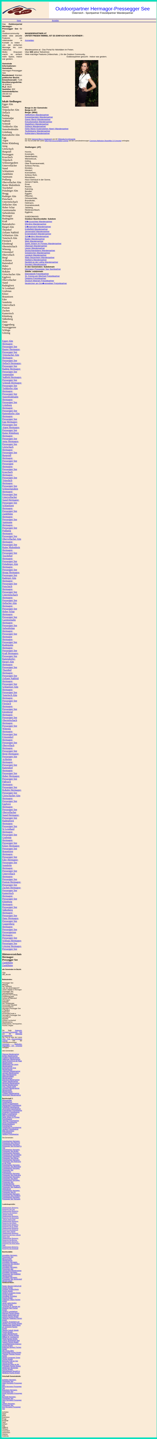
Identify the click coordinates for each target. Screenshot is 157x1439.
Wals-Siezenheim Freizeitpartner (8, 1131)
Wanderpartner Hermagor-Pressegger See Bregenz (10, 1239)
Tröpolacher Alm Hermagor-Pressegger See (10, 358)
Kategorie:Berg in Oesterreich (42, 139)
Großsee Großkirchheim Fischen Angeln (10, 1290)
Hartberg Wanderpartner (36, 260)
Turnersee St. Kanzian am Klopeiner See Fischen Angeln (11, 1308)
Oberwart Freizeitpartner (10, 1121)
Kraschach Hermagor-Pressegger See (9, 475)
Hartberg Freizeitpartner (10, 1134)
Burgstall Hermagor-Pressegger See (9, 458)
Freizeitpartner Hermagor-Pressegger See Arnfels (11, 1150)
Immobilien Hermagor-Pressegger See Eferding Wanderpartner (11, 1263)
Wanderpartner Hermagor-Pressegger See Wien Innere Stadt (11, 1243)
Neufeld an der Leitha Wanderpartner (41, 262)
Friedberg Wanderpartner (11, 1057)
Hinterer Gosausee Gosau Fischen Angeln (11, 1358)
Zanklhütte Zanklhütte (7, 964)
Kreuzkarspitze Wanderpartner (38, 122)
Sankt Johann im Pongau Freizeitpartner (11, 1118)
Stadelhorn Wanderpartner (37, 124)
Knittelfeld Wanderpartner (36, 229)
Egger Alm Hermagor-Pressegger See (9, 344)
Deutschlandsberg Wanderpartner (40, 250)
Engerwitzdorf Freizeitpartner (12, 1110)
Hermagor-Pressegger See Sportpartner (43, 269)
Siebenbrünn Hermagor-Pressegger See (9, 631)
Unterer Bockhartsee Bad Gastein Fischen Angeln (11, 1341)
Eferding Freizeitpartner (10, 1103)
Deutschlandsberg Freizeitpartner (8, 1125)
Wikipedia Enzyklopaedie (12, 1034)
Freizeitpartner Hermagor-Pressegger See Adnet (11, 1177)
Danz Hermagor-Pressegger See (10, 919)
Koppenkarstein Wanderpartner (39, 117)
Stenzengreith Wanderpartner (7, 1091)
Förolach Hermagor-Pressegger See (9, 706)
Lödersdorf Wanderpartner (11, 1071)
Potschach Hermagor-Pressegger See (9, 589)
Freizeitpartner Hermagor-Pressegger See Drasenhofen (11, 1170)
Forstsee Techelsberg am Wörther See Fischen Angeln (12, 1322)
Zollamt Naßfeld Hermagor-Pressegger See (10, 681)
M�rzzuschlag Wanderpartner (38, 221)
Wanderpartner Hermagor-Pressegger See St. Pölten (10, 1225)
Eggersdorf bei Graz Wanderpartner (9, 1068)
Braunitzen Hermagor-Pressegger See (9, 854)
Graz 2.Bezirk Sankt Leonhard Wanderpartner (10, 1087)
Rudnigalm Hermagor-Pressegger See (9, 648)
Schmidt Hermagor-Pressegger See (12, 384)
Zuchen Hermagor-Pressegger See (11, 889)
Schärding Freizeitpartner (11, 1112)
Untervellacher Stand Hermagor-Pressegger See (10, 500)
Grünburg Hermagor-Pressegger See (9, 408)
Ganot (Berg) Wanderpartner (38, 119)
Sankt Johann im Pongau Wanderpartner (43, 243)
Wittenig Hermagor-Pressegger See (9, 731)
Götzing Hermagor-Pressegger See (12, 947)
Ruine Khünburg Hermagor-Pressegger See (10, 436)
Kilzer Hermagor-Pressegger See (11, 847)
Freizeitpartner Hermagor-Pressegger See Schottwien (11, 1154)
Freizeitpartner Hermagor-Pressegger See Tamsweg (11, 1198)
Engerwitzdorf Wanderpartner (38, 234)
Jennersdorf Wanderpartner (37, 231)
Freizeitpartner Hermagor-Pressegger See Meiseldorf (11, 1166)
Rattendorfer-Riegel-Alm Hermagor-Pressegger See (9, 663)
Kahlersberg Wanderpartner (37, 133)
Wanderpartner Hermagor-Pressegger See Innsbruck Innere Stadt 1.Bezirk (10, 1229)
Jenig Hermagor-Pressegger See (10, 442)
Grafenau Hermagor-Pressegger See (9, 840)
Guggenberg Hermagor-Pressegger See (9, 927)
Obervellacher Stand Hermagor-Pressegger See (10, 815)
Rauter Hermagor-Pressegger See (11, 350)
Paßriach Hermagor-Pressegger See (9, 784)
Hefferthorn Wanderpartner (37, 115)
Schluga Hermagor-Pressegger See (12, 942)
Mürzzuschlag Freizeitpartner (7, 1101)
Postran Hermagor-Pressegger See (11, 883)
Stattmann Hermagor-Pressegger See (9, 525)
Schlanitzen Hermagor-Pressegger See (9, 508)
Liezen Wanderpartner (35, 248)
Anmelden (55, 20)
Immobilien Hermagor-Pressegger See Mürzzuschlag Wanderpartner (10, 1257)
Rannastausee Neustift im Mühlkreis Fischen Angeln (11, 1372)
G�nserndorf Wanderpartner (38, 226)
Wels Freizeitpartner (9, 1115)
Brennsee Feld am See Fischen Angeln (10, 1362)
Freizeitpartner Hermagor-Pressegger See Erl (11, 1191)
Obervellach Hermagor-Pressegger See (9, 748)
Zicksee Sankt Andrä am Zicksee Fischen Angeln (10, 1316)
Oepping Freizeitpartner (35, 278)
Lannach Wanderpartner (10, 1073)
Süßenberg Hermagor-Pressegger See (9, 913)
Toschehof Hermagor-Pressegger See (9, 558)
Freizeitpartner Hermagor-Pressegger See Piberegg (11, 1142)
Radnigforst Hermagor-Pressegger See (9, 823)
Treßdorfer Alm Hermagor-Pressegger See (10, 391)
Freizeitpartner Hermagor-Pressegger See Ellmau (11, 1157)
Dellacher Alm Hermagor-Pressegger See (9, 606)
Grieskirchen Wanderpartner (37, 253)
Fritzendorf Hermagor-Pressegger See (9, 740)
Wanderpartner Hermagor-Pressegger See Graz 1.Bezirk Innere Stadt (11, 1234)
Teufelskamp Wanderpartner (37, 131)
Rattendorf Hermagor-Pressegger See (9, 770)
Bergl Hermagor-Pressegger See (10, 755)
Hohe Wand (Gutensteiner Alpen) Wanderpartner (47, 129)
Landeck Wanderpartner (36, 255)
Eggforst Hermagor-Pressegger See (9, 807)
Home (19, 20)
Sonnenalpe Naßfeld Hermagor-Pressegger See (12, 377)
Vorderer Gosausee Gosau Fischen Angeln (11, 1293)
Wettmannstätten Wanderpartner (8, 1077)
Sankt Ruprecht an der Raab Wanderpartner (12, 1062)
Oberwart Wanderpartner (36, 246)
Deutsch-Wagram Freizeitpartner (39, 281)
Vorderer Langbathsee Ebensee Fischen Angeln (10, 1312)
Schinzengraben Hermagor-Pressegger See (10, 491)
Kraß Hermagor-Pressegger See (10, 654)
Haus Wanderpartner (9, 1074)
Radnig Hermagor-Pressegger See (11, 370)
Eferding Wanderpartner (35, 224)
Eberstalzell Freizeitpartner (37, 274)
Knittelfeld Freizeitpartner (10, 1107)
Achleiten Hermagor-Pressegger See (9, 762)
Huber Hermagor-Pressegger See (11, 777)
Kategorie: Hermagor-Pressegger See (12, 1031)
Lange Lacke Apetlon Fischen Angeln (9, 1304)
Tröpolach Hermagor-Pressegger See (9, 483)
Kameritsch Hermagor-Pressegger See (9, 896)
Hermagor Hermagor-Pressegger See (9, 639)
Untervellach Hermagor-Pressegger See (9, 876)
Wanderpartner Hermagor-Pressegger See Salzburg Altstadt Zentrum (10, 1212)
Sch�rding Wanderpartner (37, 236)
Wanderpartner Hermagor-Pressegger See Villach (10, 1222)
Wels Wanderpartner (34, 241)
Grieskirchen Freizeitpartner (11, 1127)
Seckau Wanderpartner (10, 1085)
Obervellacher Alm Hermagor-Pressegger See (11, 542)
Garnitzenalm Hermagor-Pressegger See (9, 623)
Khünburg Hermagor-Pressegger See (9, 904)
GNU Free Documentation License (56, 141)
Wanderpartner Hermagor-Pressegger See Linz (10, 1208)
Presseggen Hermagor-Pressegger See (9, 466)
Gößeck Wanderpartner (35, 126)
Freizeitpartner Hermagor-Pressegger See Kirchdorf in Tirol (12, 1146)
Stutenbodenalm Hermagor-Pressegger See (10, 399)
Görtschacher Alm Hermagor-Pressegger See (11, 798)
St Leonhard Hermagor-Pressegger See (9, 832)
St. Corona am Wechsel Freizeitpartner (42, 276)
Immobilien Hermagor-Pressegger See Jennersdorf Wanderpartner (12, 1279)
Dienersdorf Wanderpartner (11, 1095)
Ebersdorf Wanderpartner (11, 1080)
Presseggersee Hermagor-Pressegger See (9, 935)
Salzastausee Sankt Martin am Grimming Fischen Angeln (11, 1326)
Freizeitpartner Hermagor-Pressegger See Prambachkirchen (11, 1182)
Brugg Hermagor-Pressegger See (11, 574)
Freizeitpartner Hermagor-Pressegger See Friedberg (11, 1195)
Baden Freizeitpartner (9, 1114)
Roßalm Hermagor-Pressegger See (12, 791)
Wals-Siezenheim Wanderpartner (40, 257)
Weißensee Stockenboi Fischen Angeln (10, 1368)
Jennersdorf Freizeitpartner (11, 1109)
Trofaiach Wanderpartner (10, 1093)
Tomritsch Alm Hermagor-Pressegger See (9, 698)
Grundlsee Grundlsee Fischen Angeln (9, 1297)
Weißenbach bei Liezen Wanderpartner (10, 1065)
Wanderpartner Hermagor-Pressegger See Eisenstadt (10, 1247)
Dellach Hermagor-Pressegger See (11, 364)
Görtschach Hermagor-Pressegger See (9, 450)
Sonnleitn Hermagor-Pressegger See (9, 868)
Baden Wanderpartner (35, 239)
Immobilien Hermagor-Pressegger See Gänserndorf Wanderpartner (12, 1269)
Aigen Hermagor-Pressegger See (11, 429)
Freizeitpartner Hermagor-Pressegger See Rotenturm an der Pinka (11, 1161)
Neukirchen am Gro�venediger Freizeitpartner (46, 283)
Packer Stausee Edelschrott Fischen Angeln (11, 1287)
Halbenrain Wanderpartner (11, 1059)
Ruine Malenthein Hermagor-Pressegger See (11, 550)
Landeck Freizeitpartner (10, 1129)
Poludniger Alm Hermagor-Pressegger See (10, 567)
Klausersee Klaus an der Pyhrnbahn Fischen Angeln (11, 1365)
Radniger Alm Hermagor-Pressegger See (9, 581)
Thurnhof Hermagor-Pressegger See (9, 673)
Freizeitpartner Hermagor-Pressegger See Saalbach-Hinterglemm (11, 1187)
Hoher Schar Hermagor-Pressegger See (9, 614)
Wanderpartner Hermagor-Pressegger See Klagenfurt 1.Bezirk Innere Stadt (10, 1217)
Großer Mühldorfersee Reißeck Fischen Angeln (10, 1334)
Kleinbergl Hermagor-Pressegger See (9, 715)
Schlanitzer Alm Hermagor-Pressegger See (10, 689)
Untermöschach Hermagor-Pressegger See (10, 597)
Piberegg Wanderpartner (10, 1054)
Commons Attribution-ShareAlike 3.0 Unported (12, 1045)
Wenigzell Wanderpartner (11, 1083)
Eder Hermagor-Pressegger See (10, 861)
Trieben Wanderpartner (10, 1081)
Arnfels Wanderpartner (10, 1056)
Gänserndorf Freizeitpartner (11, 1105)
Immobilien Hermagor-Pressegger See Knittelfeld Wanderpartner (11, 1274)
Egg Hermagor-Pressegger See (10, 423)
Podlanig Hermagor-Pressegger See (9, 533)
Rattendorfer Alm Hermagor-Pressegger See (11, 416)
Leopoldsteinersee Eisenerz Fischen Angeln (11, 1344)
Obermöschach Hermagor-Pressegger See (9, 723)
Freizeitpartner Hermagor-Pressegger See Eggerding (11, 1174)
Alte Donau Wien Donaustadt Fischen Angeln (11, 1351)
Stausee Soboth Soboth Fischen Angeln (10, 1331)
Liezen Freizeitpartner (9, 1122)
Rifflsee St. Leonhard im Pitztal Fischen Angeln (10, 1338)
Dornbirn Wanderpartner (36, 264)
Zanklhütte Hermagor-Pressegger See (9, 517)
